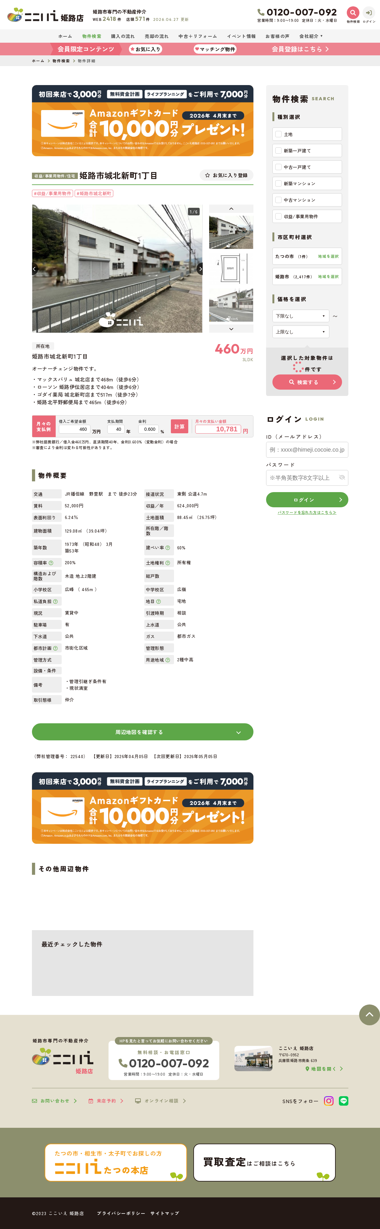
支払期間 (115, 421)
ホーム (65, 36)
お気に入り (145, 49)
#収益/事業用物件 (53, 193)
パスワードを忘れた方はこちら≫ (307, 512)
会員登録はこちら (297, 48)
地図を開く (321, 1068)
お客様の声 (277, 36)
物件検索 (92, 36)
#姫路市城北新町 (94, 193)
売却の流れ (157, 36)
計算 (179, 426)
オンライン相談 (156, 1100)
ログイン (304, 499)
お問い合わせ (51, 1100)
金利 (142, 421)
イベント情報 (241, 36)
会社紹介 (309, 36)
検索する (303, 382)
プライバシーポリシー (121, 1213)
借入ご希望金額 (72, 421)
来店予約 (102, 1100)
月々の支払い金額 (211, 421)
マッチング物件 (215, 49)
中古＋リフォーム (197, 36)
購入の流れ (123, 36)
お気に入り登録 (226, 175)
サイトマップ (164, 1213)
